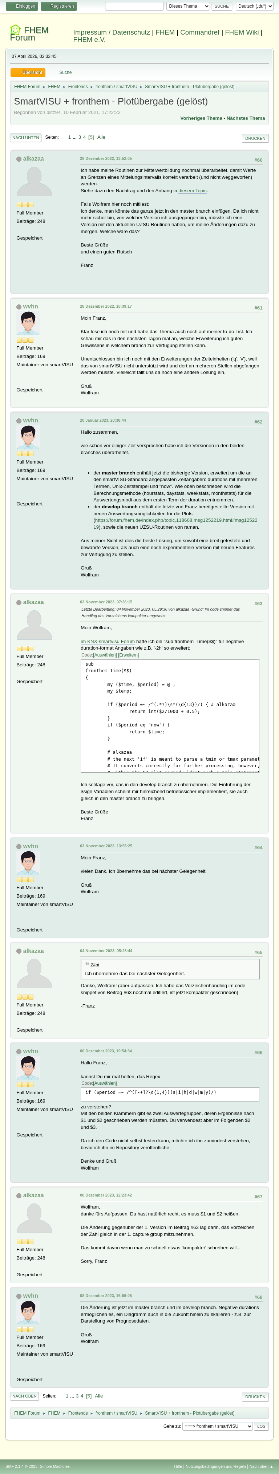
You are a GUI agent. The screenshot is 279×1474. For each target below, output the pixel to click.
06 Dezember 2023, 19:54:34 (106, 1051)
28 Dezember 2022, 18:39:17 (106, 306)
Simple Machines (55, 1466)
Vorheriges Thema (201, 118)
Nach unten (25, 137)
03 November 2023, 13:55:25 (106, 846)
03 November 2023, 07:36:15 (106, 602)
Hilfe (178, 1466)
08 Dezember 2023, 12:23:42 (106, 1195)
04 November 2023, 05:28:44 (106, 951)
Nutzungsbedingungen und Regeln (216, 1466)
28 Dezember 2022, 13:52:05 (106, 158)
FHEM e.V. (89, 39)
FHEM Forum (29, 33)
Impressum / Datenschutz (111, 32)
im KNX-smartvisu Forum (108, 641)
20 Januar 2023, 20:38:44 (103, 420)
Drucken (255, 138)
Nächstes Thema (246, 118)
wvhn (30, 306)
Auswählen (105, 655)
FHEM (165, 32)
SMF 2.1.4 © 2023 (21, 1466)
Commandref (199, 32)
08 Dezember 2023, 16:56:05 (106, 1295)
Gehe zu (171, 1426)
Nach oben (24, 1396)
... (75, 137)
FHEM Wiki (242, 32)
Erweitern (128, 655)
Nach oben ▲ (262, 1466)
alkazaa (33, 158)
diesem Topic (192, 190)
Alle (101, 137)
